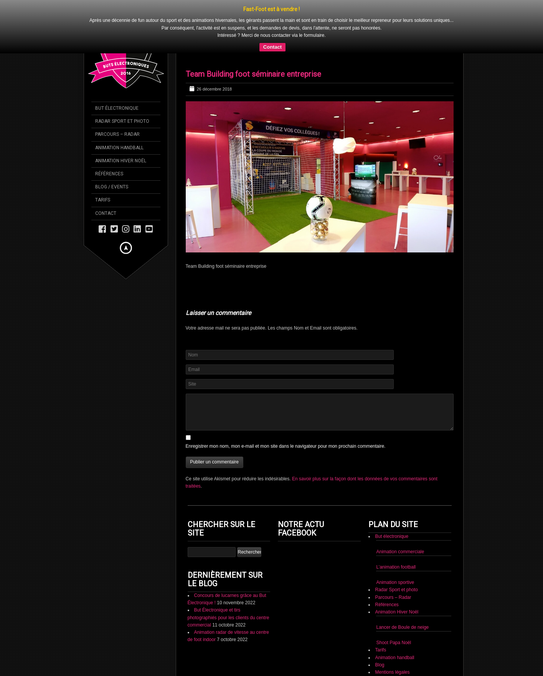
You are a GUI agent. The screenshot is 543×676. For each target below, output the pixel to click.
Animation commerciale (400, 531)
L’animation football (396, 546)
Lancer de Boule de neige (402, 607)
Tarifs (380, 629)
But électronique (391, 516)
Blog (379, 644)
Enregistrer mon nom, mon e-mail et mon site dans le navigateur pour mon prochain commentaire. (286, 426)
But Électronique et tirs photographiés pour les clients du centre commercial (228, 597)
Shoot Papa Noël (393, 622)
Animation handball (394, 637)
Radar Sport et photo (396, 569)
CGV (380, 659)
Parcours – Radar (393, 576)
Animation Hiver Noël (396, 591)
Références (386, 584)
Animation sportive (395, 562)
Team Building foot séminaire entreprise (253, 53)
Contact (383, 666)
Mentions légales (392, 652)
